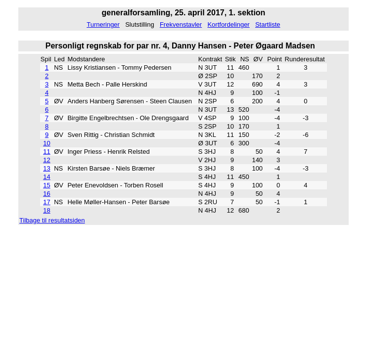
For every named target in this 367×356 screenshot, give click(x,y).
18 (46, 210)
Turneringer (103, 24)
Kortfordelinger (228, 24)
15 (46, 185)
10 (46, 143)
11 (46, 151)
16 (46, 193)
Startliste (267, 24)
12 (46, 160)
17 (46, 202)
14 (46, 176)
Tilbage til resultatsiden (52, 220)
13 (46, 168)
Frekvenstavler (181, 24)
